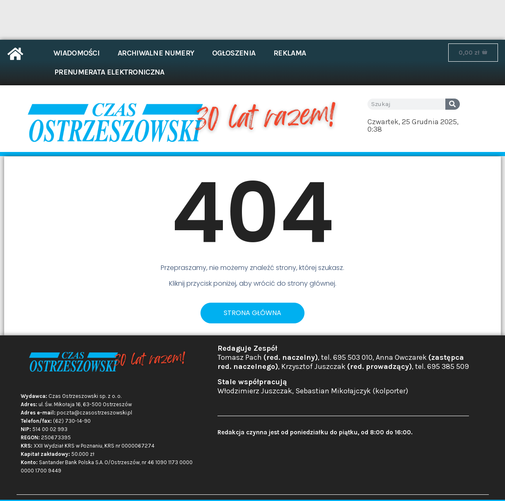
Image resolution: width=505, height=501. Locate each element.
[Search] (452, 104)
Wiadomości (76, 53)
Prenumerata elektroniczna (109, 72)
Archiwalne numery (156, 53)
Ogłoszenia (233, 53)
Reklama (289, 53)
